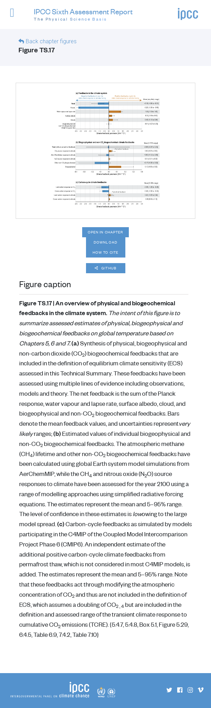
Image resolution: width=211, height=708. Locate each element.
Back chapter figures (51, 41)
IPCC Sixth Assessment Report (83, 15)
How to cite (105, 252)
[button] (15, 16)
